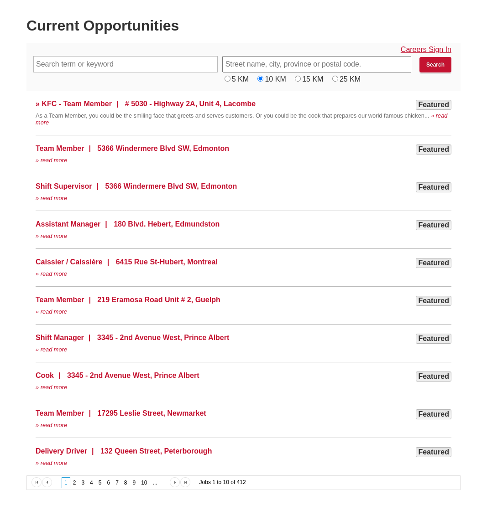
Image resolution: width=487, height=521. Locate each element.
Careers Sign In (426, 49)
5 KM (240, 79)
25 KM (350, 79)
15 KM (312, 79)
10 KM (275, 79)
